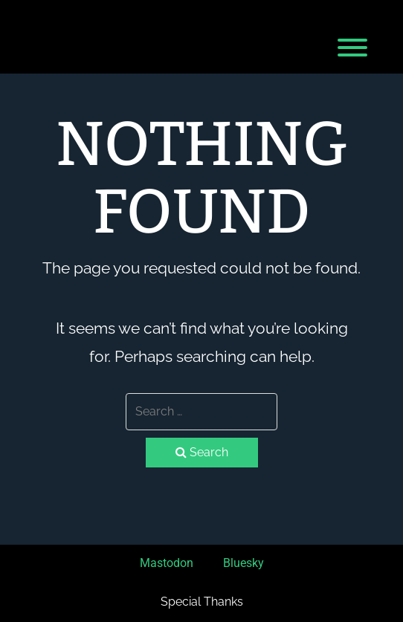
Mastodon (166, 563)
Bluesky (243, 563)
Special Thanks (202, 602)
